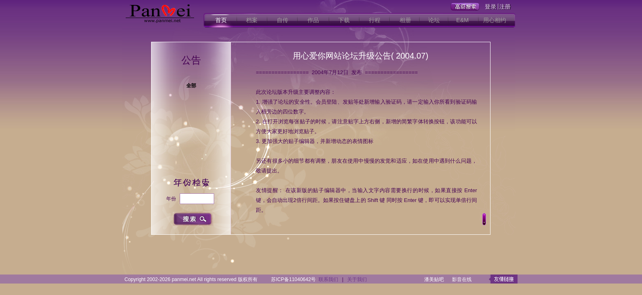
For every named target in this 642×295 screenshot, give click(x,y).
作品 (313, 20)
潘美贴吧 (434, 279)
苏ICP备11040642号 (293, 279)
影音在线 (462, 279)
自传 (282, 20)
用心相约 (494, 20)
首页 (221, 20)
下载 (344, 20)
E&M (462, 20)
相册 (405, 20)
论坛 (434, 20)
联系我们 (328, 279)
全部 (191, 85)
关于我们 (357, 279)
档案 (252, 20)
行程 (374, 20)
